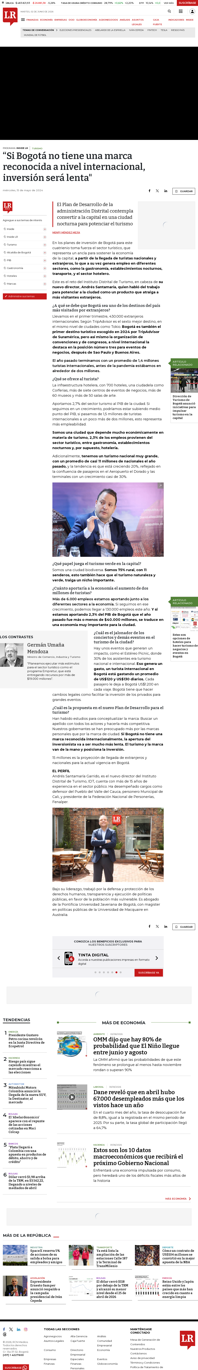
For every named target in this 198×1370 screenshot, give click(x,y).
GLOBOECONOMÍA (86, 19)
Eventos (102, 1359)
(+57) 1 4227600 (13, 1354)
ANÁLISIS (125, 19)
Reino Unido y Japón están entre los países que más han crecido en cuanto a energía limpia (178, 1289)
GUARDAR (184, 191)
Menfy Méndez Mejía (66, 232)
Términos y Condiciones (145, 1362)
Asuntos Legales (54, 1340)
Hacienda (14, 1058)
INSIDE (189, 19)
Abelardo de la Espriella (110, 30)
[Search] (169, 11)
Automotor (16, 1084)
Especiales (77, 1359)
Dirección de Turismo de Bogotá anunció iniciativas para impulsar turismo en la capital (184, 407)
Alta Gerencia (79, 1336)
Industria (36, 1247)
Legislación (37, 1278)
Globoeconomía (107, 1363)
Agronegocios (53, 1336)
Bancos (13, 1143)
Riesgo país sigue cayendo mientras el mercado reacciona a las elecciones (25, 1067)
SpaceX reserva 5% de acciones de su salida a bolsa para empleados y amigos (46, 1256)
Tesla (164, 30)
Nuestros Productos (142, 1348)
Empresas (50, 1359)
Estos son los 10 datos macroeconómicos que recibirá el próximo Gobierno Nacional (138, 1157)
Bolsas (13, 1114)
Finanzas (49, 1363)
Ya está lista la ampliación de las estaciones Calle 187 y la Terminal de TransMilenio (111, 1258)
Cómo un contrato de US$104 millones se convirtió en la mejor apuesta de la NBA (178, 1256)
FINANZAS (32, 19)
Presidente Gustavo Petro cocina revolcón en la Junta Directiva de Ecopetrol (27, 1040)
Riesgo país (177, 30)
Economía (103, 1350)
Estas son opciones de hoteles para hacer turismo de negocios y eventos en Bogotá (185, 645)
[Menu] (23, 19)
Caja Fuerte (78, 1340)
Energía (13, 1032)
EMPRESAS (61, 19)
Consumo (50, 1350)
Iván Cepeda (136, 30)
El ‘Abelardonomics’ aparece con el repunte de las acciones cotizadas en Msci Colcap (27, 1125)
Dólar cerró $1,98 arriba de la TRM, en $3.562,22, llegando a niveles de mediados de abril (27, 1182)
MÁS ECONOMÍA (176, 1198)
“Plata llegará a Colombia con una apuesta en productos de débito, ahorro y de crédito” (27, 1154)
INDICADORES (176, 19)
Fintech (152, 30)
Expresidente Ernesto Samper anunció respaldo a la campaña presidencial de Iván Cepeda (46, 1291)
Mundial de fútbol (35, 35)
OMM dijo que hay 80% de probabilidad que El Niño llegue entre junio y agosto (136, 1046)
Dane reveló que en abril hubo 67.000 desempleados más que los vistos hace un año (138, 1099)
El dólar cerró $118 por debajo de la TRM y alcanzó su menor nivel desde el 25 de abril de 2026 (112, 1289)
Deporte (167, 1247)
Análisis (101, 1336)
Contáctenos (138, 1353)
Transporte (104, 1247)
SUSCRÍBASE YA (148, 972)
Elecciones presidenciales (75, 30)
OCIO (72, 19)
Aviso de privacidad (142, 1358)
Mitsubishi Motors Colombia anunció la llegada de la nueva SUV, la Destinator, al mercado (27, 1095)
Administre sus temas (19, 296)
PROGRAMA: (15, 148)
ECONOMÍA (46, 19)
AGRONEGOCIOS (108, 19)
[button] (57, 959)
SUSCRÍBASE (187, 3)
